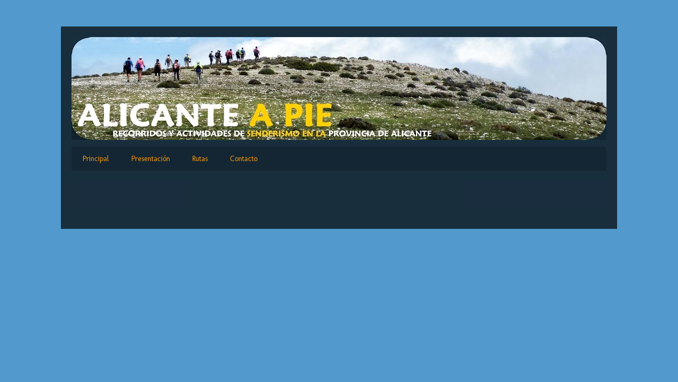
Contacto (243, 158)
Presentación (150, 158)
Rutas (200, 158)
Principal (96, 158)
